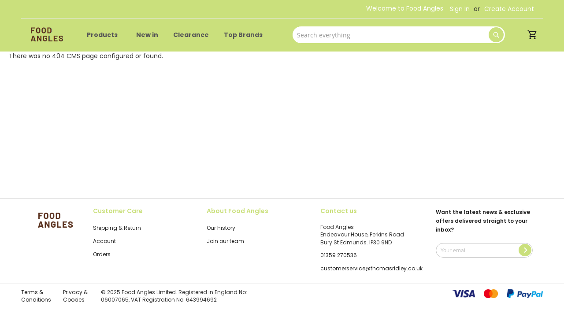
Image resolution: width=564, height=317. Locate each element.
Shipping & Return (117, 228)
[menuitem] (104, 35)
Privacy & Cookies (75, 295)
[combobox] (398, 35)
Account (104, 241)
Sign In (460, 9)
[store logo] (45, 35)
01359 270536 (338, 255)
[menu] (176, 35)
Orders (102, 254)
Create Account (509, 9)
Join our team (225, 241)
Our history (221, 228)
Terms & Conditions (36, 295)
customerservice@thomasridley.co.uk (371, 268)
